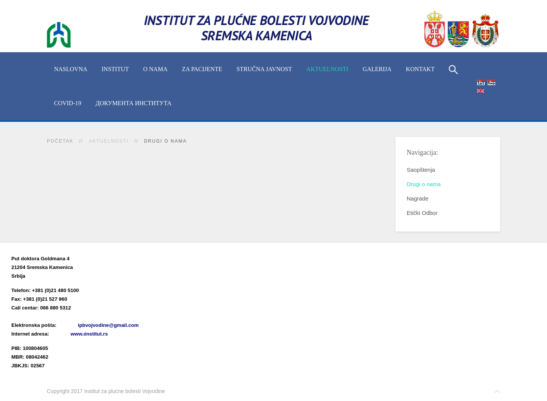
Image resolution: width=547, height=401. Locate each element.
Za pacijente (202, 69)
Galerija (377, 69)
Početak (60, 141)
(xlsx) (91, 316)
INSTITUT (115, 69)
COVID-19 (67, 103)
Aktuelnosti (327, 69)
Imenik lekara (47, 316)
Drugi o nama (424, 184)
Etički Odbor (422, 213)
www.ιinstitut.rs (89, 334)
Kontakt (420, 69)
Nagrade (418, 198)
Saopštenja (421, 169)
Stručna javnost (264, 69)
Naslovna (70, 69)
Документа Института (134, 103)
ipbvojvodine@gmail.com (108, 325)
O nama (155, 69)
